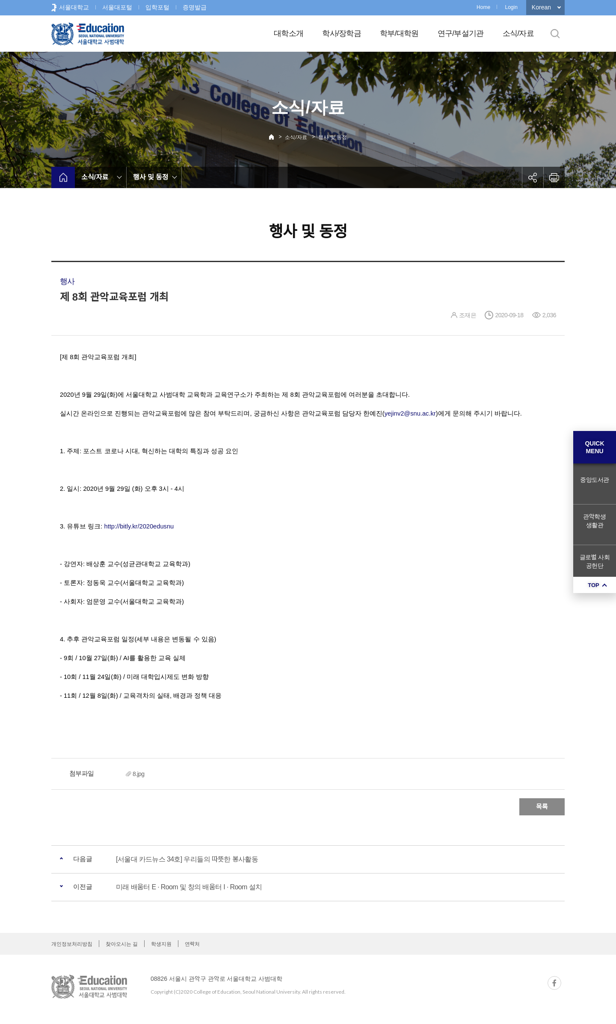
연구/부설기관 (461, 33)
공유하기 (532, 177)
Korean (541, 7)
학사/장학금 (341, 33)
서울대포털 (117, 7)
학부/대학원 (399, 33)
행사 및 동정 (332, 137)
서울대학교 (74, 7)
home (63, 177)
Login (511, 7)
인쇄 (554, 177)
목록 (542, 806)
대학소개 (288, 33)
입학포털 (157, 7)
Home (483, 7)
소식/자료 (518, 33)
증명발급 (195, 7)
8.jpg (139, 773)
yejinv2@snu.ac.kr (410, 413)
